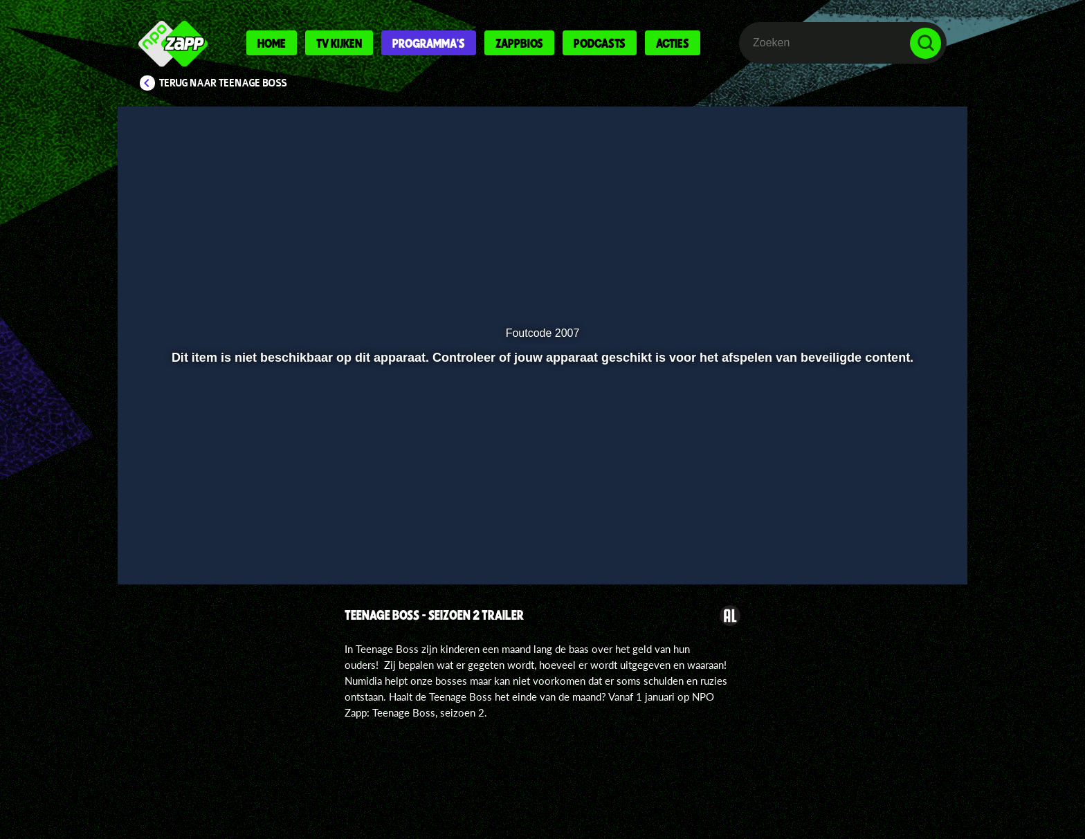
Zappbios (519, 43)
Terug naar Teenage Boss (223, 83)
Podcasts (600, 43)
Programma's (428, 43)
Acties (672, 43)
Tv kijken (339, 43)
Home (271, 43)
